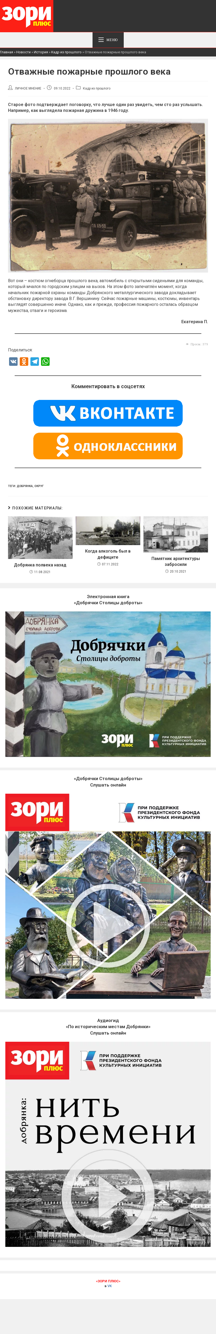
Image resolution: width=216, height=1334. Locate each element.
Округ (39, 486)
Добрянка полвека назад (40, 565)
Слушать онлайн (108, 1027)
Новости (23, 53)
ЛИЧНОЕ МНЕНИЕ (28, 89)
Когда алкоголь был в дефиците (108, 554)
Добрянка (25, 486)
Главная (6, 53)
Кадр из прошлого (66, 53)
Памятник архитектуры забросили (175, 562)
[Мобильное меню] (108, 40)
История (41, 53)
